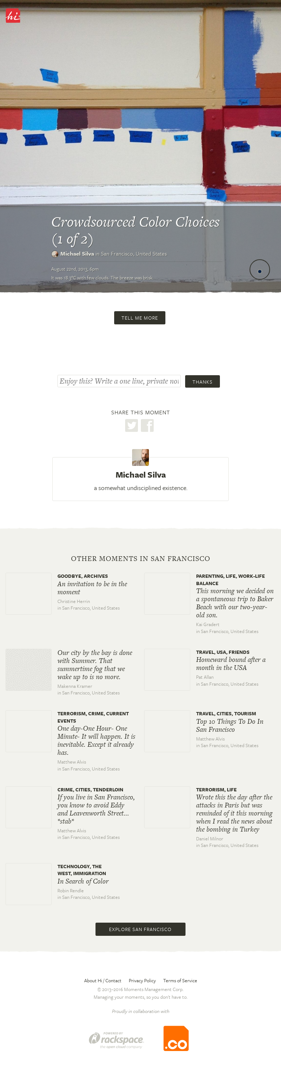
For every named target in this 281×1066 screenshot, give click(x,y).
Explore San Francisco (140, 929)
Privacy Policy (142, 980)
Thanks (202, 381)
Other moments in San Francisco (140, 558)
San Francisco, (134, 253)
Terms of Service (180, 980)
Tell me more (139, 317)
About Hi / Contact (102, 980)
